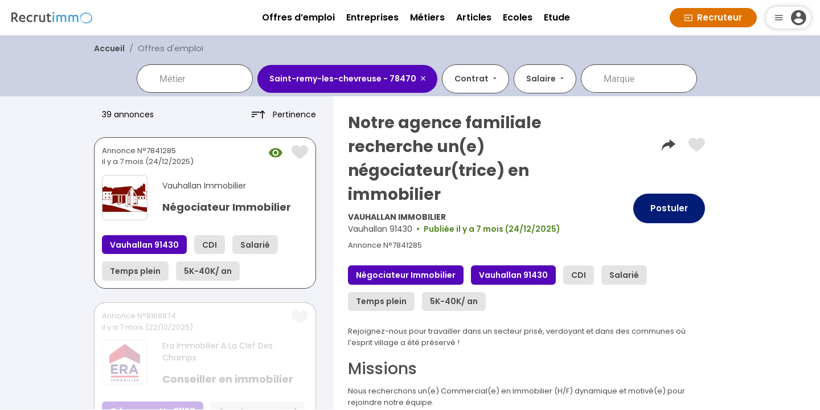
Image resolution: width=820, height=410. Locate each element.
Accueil (109, 48)
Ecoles (517, 17)
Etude (557, 17)
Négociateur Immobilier (226, 207)
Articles (473, 17)
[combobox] (203, 78)
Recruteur (713, 17)
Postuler (669, 208)
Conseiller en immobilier (227, 379)
